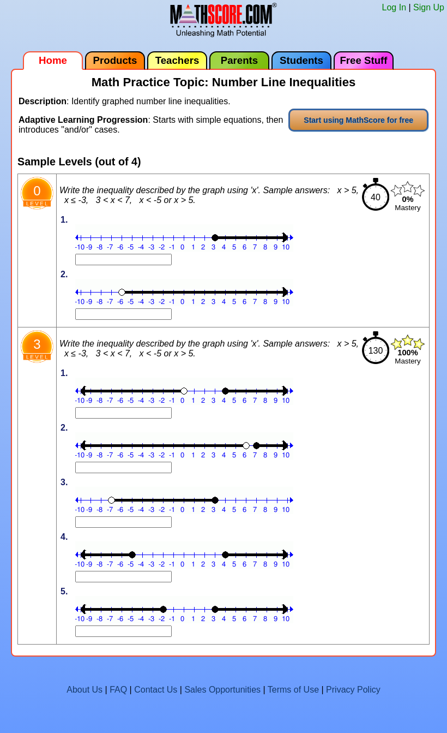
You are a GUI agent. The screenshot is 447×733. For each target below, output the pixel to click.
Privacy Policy (353, 689)
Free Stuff (363, 60)
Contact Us (155, 689)
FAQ (118, 689)
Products (115, 60)
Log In (394, 7)
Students (301, 60)
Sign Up (428, 7)
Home (53, 60)
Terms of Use (293, 689)
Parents (239, 60)
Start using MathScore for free (358, 120)
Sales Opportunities (222, 689)
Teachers (177, 60)
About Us (84, 689)
